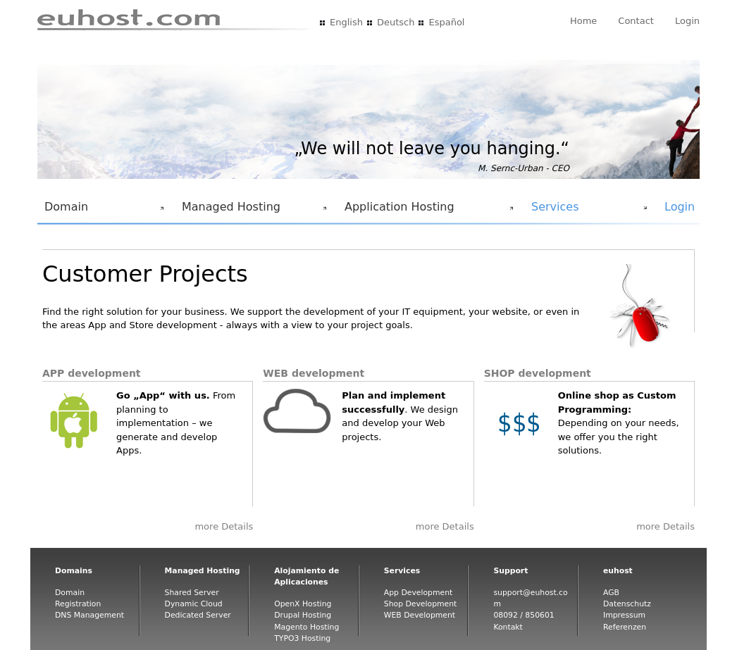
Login (687, 20)
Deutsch (396, 22)
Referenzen (624, 627)
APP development (91, 373)
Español (446, 22)
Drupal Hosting (302, 615)
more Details (223, 526)
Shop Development (420, 603)
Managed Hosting (251, 210)
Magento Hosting (306, 627)
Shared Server (192, 592)
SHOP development (537, 373)
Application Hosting (426, 210)
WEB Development (419, 615)
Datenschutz (627, 603)
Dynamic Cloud (194, 603)
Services (586, 210)
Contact (636, 20)
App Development (418, 592)
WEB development (313, 373)
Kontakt (507, 627)
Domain (101, 210)
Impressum (624, 615)
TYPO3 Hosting (302, 638)
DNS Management (89, 615)
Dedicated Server (198, 615)
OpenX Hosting (302, 603)
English (346, 22)
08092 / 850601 (523, 615)
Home (583, 20)
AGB (611, 592)
